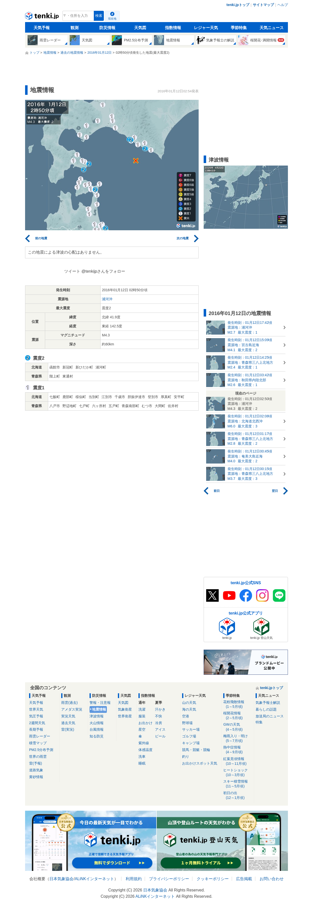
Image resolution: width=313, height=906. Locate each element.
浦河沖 (107, 299)
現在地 (112, 18)
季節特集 (239, 28)
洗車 (141, 756)
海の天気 (189, 709)
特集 (259, 722)
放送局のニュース (270, 716)
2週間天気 (37, 723)
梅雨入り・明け (237, 738)
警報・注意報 (100, 703)
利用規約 (134, 879)
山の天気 (189, 703)
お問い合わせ (272, 879)
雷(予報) (35, 763)
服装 (141, 716)
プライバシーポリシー (169, 879)
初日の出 (237, 795)
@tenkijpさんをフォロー (103, 271)
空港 (185, 716)
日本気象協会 (61, 879)
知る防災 (97, 736)
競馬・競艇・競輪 (196, 750)
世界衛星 (125, 716)
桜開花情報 (237, 715)
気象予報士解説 (268, 703)
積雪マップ (38, 743)
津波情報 (97, 716)
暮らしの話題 (266, 709)
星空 (141, 729)
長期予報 (36, 729)
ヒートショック (237, 772)
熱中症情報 (237, 749)
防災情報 (107, 28)
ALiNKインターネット (94, 879)
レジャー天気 (206, 28)
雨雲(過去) (69, 703)
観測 (74, 28)
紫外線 (143, 743)
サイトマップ (263, 5)
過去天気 (68, 723)
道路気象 (36, 770)
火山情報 (97, 723)
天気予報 (42, 28)
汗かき (160, 709)
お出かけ (145, 723)
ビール (160, 736)
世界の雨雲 (38, 756)
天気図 (140, 28)
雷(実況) (67, 729)
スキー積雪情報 (237, 784)
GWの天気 (237, 727)
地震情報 (99, 709)
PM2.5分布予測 (41, 750)
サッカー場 (191, 729)
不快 (158, 716)
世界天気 (36, 709)
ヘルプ (282, 5)
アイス (160, 729)
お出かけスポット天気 (199, 763)
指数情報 (173, 28)
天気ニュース (272, 28)
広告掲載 (244, 879)
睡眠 (141, 763)
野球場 (187, 723)
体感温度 (145, 750)
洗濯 (141, 709)
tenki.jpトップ (237, 5)
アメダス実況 (71, 709)
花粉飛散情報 (237, 704)
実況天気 (68, 716)
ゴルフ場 (189, 736)
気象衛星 (125, 709)
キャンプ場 (191, 743)
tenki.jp (42, 17)
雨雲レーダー (39, 736)
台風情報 (97, 729)
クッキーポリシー (213, 879)
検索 (98, 16)
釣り (185, 756)
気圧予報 (36, 716)
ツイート (72, 271)
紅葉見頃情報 (237, 761)
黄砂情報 (36, 777)
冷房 (158, 723)
